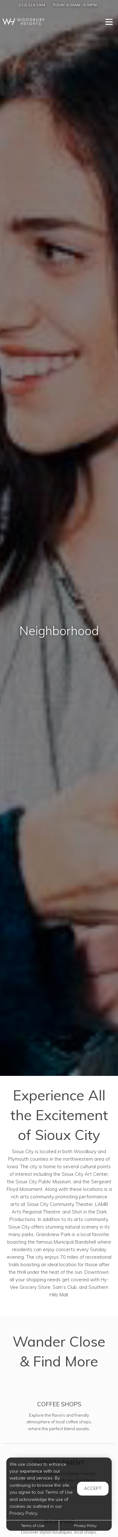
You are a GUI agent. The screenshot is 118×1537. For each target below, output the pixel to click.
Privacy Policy (85, 1525)
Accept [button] (93, 1488)
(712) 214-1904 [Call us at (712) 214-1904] (32, 5)
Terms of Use (32, 1525)
